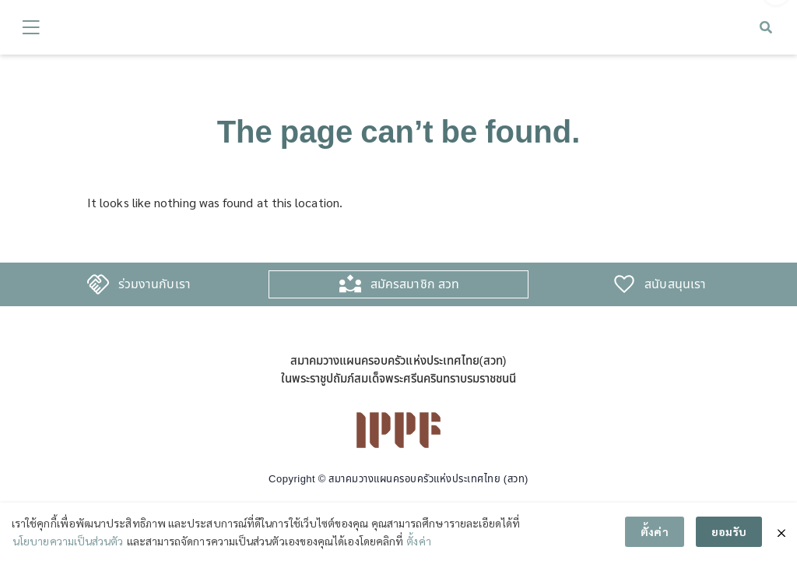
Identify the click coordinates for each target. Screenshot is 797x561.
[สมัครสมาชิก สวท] (350, 283)
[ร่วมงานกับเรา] (98, 283)
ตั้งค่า (418, 541)
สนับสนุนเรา (675, 283)
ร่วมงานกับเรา (154, 283)
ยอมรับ (728, 531)
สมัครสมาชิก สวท (414, 283)
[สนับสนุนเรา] (624, 283)
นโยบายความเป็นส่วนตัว (67, 541)
